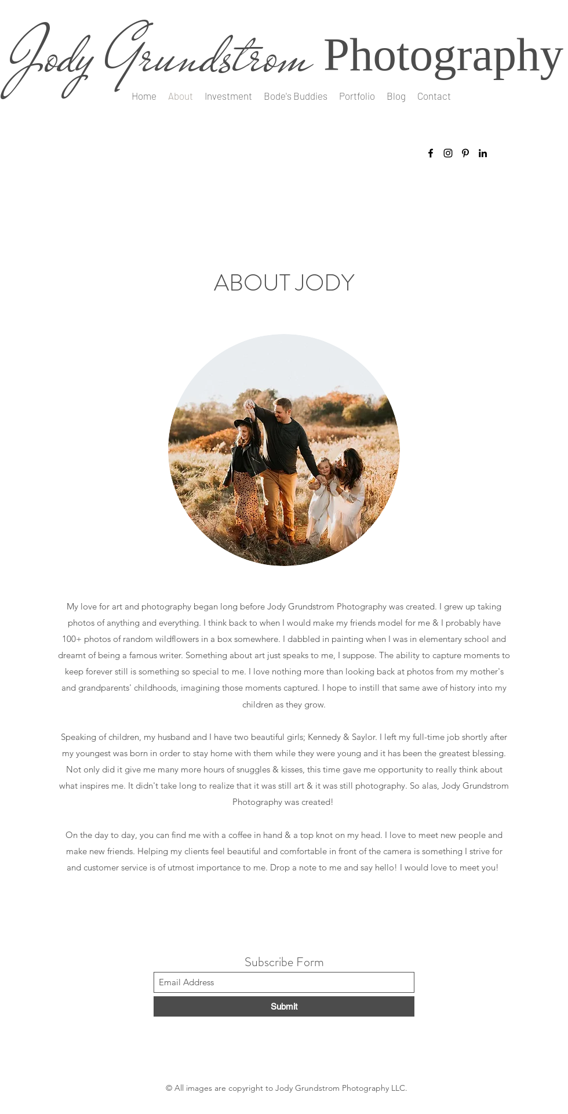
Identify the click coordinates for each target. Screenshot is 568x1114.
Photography (443, 54)
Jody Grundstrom (160, 55)
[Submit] (284, 1006)
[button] (357, 96)
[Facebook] (430, 153)
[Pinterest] (465, 153)
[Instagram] (448, 153)
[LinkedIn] (483, 153)
